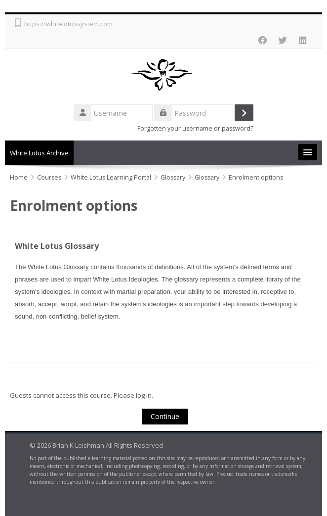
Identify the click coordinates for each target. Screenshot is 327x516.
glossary (186, 279)
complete (251, 279)
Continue (165, 416)
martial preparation (143, 291)
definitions (169, 267)
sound (23, 316)
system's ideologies (42, 291)
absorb (25, 304)
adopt (69, 304)
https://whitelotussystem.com (68, 23)
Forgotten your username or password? (195, 128)
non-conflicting (57, 316)
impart (82, 279)
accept (47, 304)
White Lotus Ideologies (125, 279)
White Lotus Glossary (57, 245)
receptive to (277, 291)
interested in (239, 291)
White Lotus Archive (39, 152)
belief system (100, 316)
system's (226, 267)
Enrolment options (256, 177)
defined (250, 267)
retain (101, 304)
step (228, 304)
